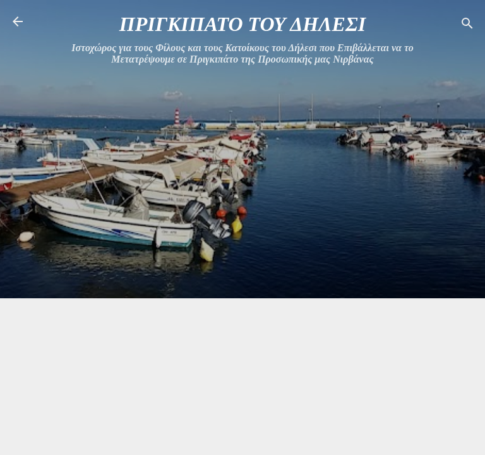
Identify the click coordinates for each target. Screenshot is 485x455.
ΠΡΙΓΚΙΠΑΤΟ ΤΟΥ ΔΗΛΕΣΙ (242, 24)
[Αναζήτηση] (467, 25)
